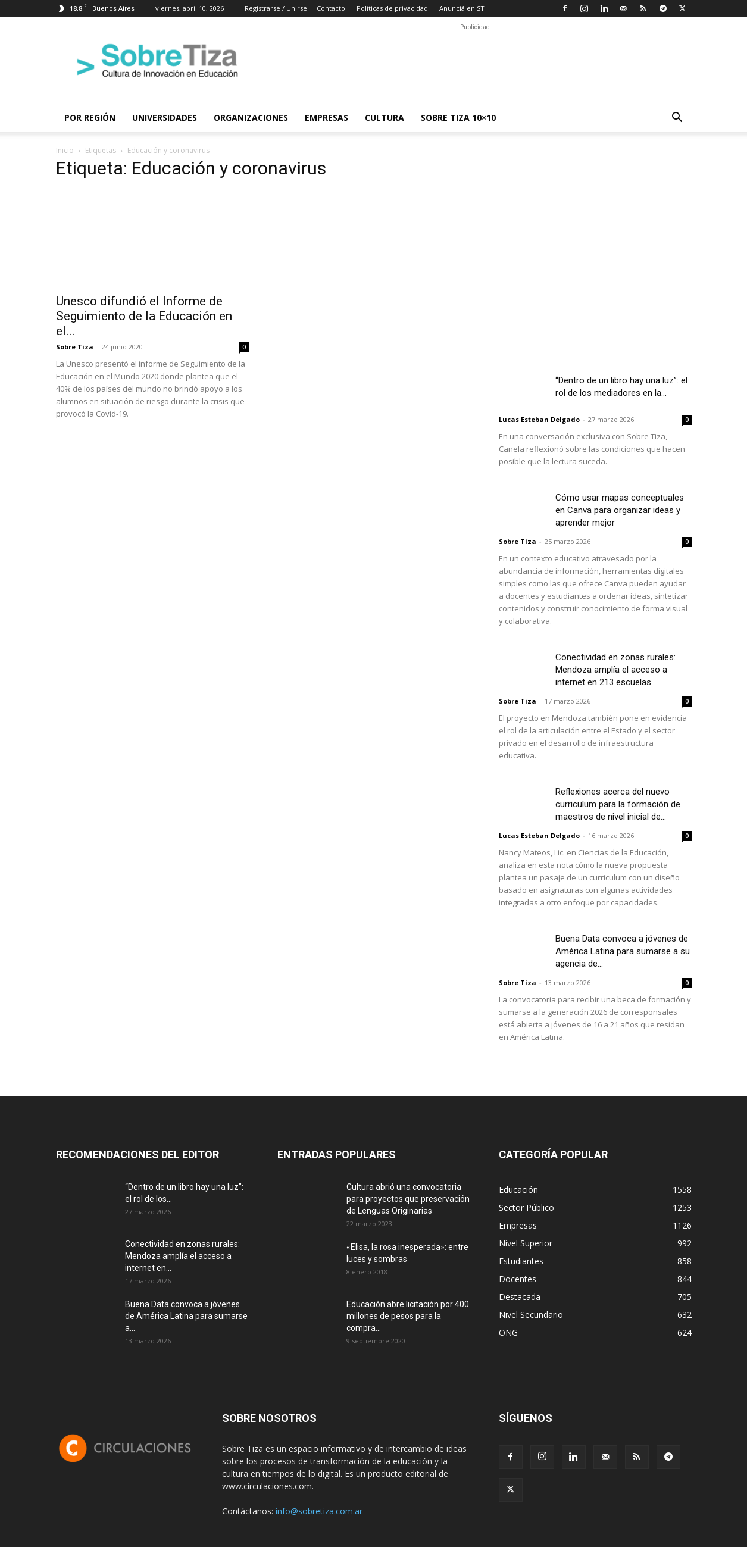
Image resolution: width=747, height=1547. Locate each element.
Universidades (164, 117)
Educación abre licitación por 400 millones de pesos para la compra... (407, 1316)
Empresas (326, 117)
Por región (89, 117)
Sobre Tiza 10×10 (458, 117)
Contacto (331, 8)
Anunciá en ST (462, 8)
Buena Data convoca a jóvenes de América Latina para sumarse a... (186, 1316)
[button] (677, 118)
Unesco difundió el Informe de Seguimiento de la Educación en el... (144, 316)
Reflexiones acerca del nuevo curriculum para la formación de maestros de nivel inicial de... (617, 804)
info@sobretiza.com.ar (319, 1511)
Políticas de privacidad (392, 8)
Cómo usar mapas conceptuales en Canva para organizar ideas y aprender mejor (619, 510)
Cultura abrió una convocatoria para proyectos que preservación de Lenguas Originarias (408, 1198)
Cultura (384, 117)
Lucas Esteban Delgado (539, 419)
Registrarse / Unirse (276, 8)
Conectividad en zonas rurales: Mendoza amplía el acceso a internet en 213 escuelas (615, 669)
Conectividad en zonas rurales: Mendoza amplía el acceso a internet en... (182, 1256)
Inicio (65, 150)
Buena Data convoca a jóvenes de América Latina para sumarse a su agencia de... (622, 951)
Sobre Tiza (74, 346)
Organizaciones (251, 117)
